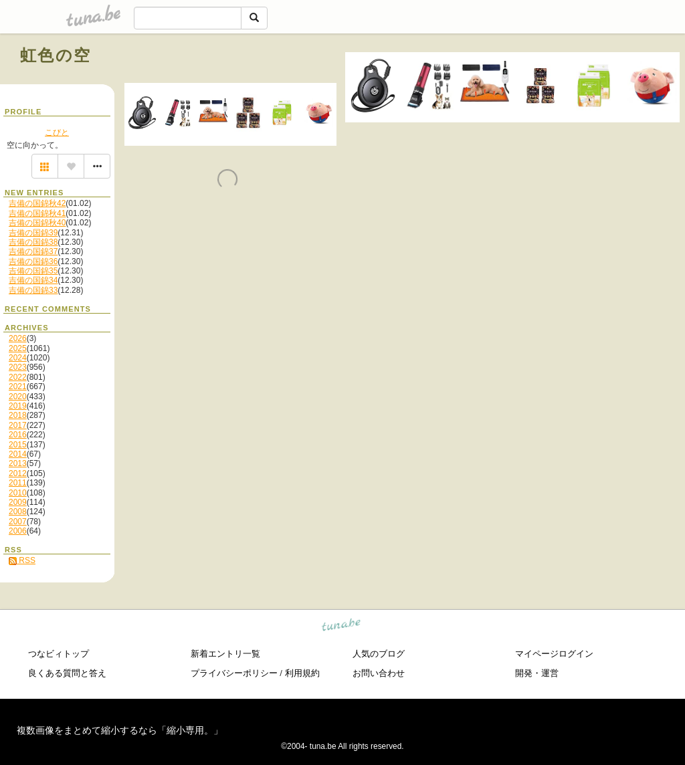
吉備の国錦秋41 (37, 213)
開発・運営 (537, 673)
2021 (18, 386)
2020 (18, 396)
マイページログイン (554, 654)
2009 (18, 502)
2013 (18, 463)
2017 (18, 425)
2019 (18, 406)
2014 (18, 454)
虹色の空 (56, 55)
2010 (18, 493)
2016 (18, 434)
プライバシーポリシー (234, 673)
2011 (18, 482)
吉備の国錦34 (33, 280)
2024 (18, 357)
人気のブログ (379, 654)
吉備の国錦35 (33, 271)
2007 (18, 521)
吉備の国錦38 (33, 242)
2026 (18, 338)
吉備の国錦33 (33, 290)
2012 (18, 473)
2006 (18, 531)
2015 (18, 444)
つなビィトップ (58, 654)
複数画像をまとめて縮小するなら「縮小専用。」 (120, 730)
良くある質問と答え (67, 673)
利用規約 (302, 673)
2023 (18, 367)
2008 (18, 511)
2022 (18, 377)
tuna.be (341, 626)
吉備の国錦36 (33, 261)
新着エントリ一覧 (225, 654)
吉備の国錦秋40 (37, 222)
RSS (22, 560)
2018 (18, 415)
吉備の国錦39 (33, 232)
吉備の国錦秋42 (37, 203)
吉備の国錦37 (33, 251)
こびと (57, 132)
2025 (18, 348)
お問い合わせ (379, 673)
